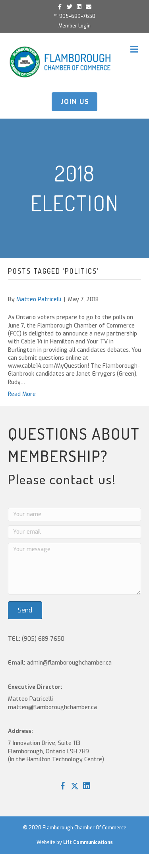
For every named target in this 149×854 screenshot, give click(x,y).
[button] (63, 786)
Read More (22, 394)
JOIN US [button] (75, 101)
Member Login (74, 26)
